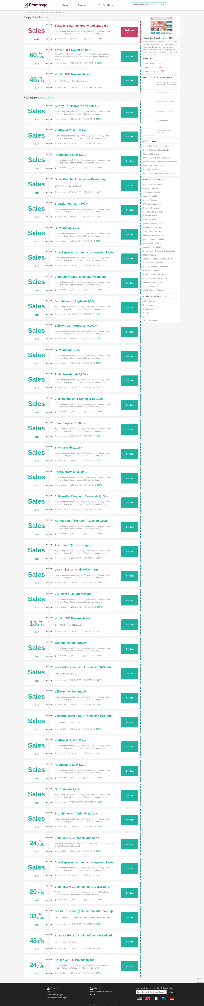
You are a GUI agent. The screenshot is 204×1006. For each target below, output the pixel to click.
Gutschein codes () (153, 67)
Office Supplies (149, 301)
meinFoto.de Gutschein (152, 227)
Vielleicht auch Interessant (73, 594)
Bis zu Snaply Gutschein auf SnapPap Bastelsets (84, 911)
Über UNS (50, 991)
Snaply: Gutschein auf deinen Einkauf (83, 935)
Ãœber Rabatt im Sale (73, 50)
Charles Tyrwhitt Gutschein (154, 290)
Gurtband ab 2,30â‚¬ (68, 350)
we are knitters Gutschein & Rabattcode (159, 146)
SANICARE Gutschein (152, 231)
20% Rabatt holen (162, 92)
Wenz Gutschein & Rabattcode (155, 267)
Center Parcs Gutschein (153, 212)
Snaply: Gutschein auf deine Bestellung (77, 838)
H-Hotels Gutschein (151, 188)
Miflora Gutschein (150, 255)
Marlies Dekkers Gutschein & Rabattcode (160, 162)
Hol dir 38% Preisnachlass (165, 102)
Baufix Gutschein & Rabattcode (156, 150)
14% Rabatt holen (162, 121)
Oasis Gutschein (150, 196)
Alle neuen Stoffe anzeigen (73, 545)
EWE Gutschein (149, 220)
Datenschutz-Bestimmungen (57, 998)
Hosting (146, 317)
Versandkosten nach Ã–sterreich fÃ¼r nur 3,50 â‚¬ (83, 667)
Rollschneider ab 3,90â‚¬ (71, 374)
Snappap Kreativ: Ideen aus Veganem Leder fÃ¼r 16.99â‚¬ (80, 276)
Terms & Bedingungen (55, 995)
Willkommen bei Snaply (71, 642)
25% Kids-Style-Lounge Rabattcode (164, 131)
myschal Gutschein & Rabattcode (156, 158)
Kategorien (83, 5)
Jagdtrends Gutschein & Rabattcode (158, 259)
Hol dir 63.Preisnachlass (74, 960)
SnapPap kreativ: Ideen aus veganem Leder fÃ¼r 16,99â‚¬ (84, 252)
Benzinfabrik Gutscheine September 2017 (160, 173)
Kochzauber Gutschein (152, 184)
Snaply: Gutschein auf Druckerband (82, 886)
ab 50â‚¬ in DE (76, 569)
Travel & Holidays (150, 321)
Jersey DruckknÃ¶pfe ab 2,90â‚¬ (77, 106)
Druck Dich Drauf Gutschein (154, 166)
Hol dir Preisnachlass (72, 74)
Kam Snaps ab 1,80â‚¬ (70, 423)
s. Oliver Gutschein (151, 271)
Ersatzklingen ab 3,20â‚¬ (71, 203)
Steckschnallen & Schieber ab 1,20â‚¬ (80, 398)
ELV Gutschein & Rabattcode (155, 278)
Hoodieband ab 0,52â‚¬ (70, 154)
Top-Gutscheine (106, 5)
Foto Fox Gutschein (151, 208)
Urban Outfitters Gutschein (154, 224)
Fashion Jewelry (149, 309)
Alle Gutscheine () (153, 63)
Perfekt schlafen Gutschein (154, 274)
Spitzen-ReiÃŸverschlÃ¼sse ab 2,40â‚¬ (81, 496)
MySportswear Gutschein (153, 239)
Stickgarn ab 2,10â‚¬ (68, 447)
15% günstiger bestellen (164, 111)
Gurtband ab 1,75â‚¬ (68, 228)
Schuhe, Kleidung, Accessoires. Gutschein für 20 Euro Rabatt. (166, 84)
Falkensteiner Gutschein (153, 243)
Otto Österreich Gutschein (153, 235)
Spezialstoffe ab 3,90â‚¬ (71, 472)
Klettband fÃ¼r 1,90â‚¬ (70, 130)
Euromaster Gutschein (152, 170)
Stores (34, 12)
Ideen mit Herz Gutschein (153, 154)
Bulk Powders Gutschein (153, 263)
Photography (148, 305)
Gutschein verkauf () (154, 71)
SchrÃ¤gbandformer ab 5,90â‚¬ (76, 325)
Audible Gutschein (150, 200)
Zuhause (27, 12)
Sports (145, 313)
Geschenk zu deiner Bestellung (80, 179)
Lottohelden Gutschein (152, 282)
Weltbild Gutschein (150, 216)
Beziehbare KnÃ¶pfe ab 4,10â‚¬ (76, 301)
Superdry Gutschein (151, 286)
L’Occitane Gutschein (152, 204)
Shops (65, 5)
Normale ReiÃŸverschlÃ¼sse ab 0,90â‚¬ (82, 520)
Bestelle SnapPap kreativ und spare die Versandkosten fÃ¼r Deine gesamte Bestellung (81, 25)
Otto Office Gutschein (152, 247)
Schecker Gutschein (151, 192)
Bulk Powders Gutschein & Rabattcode (159, 251)
